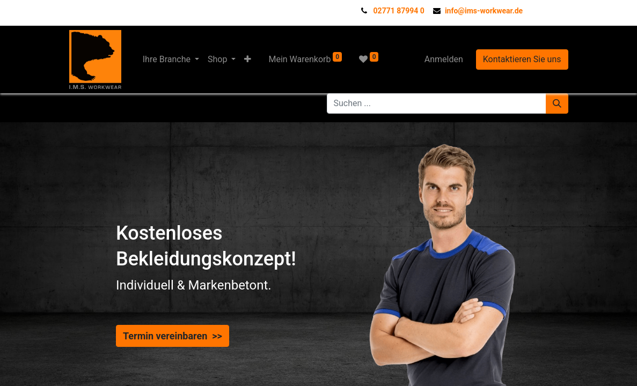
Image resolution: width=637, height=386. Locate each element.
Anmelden (443, 59)
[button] (247, 59)
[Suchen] (557, 103)
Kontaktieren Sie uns (522, 59)
